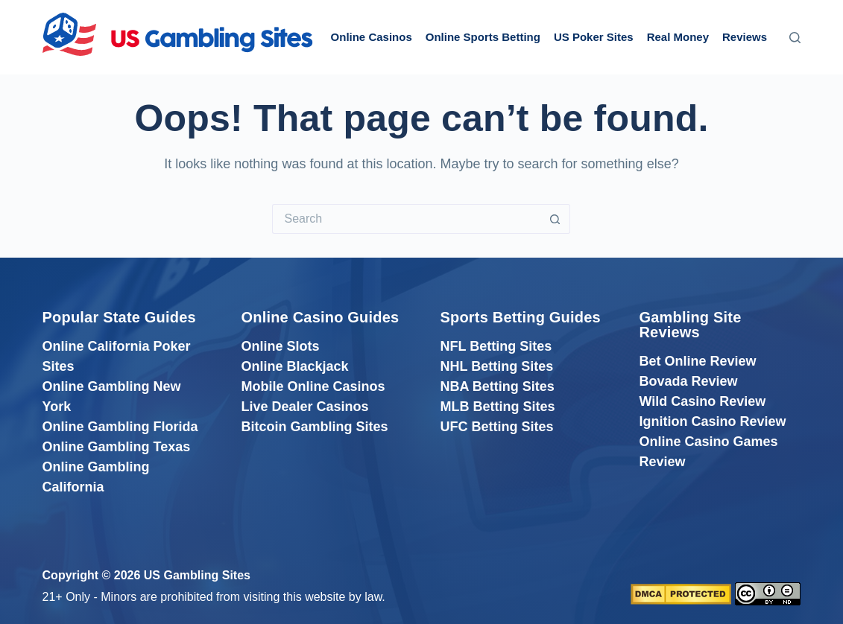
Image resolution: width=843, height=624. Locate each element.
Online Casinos (371, 37)
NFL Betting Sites (496, 346)
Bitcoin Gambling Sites (314, 426)
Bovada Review (688, 381)
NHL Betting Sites (496, 366)
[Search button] (555, 219)
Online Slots (280, 346)
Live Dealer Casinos (305, 406)
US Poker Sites (594, 37)
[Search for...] (406, 219)
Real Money (678, 37)
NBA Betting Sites (497, 386)
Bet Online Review (697, 361)
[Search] (795, 37)
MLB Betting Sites (497, 406)
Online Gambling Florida (120, 426)
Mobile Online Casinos (313, 386)
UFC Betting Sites (496, 426)
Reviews (744, 37)
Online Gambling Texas (116, 446)
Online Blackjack (295, 366)
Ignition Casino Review (712, 421)
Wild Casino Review (702, 401)
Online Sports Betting (483, 37)
